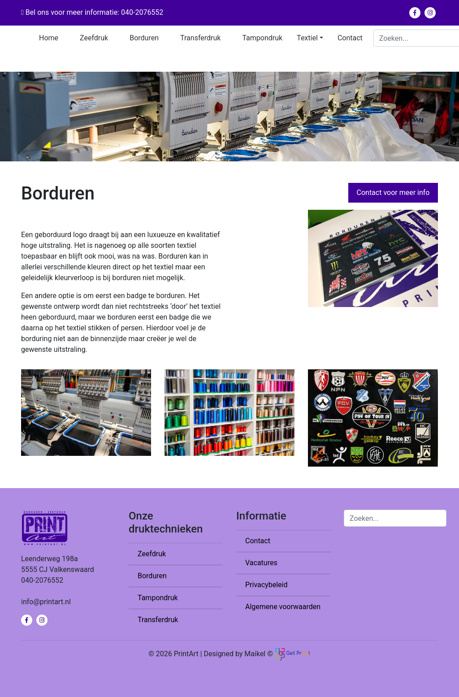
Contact (350, 38)
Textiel (307, 38)
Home (48, 38)
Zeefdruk (94, 38)
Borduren (144, 38)
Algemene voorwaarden (282, 606)
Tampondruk (262, 38)
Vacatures (261, 562)
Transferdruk (200, 38)
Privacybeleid (266, 584)
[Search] (395, 518)
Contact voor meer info (393, 192)
